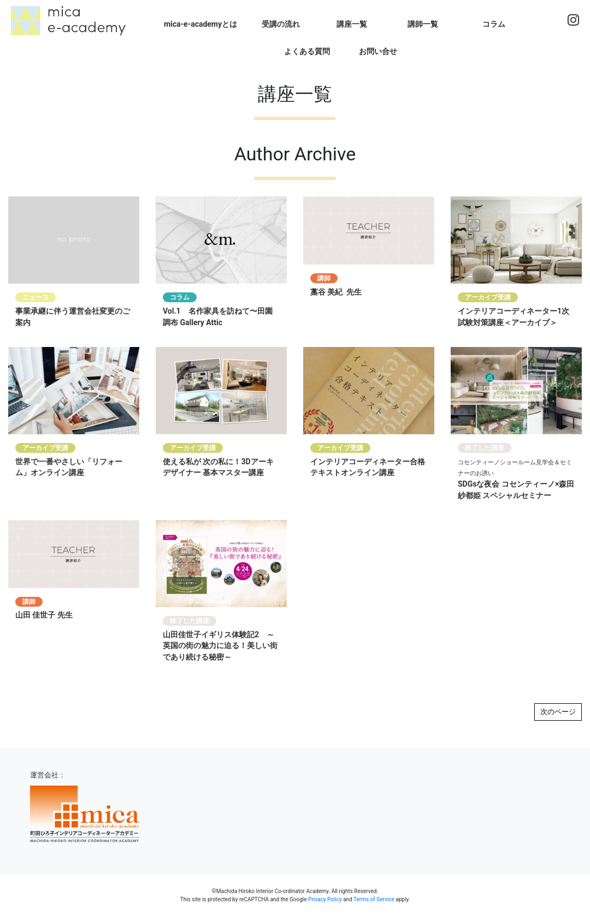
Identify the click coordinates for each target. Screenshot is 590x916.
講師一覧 (423, 24)
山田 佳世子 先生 (44, 614)
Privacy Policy (325, 899)
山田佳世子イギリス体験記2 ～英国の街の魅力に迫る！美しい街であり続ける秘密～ (220, 646)
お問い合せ (378, 51)
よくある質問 (307, 51)
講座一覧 (352, 24)
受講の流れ (281, 24)
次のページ (558, 712)
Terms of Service (373, 899)
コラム (493, 24)
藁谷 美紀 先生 (336, 292)
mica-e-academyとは (200, 24)
